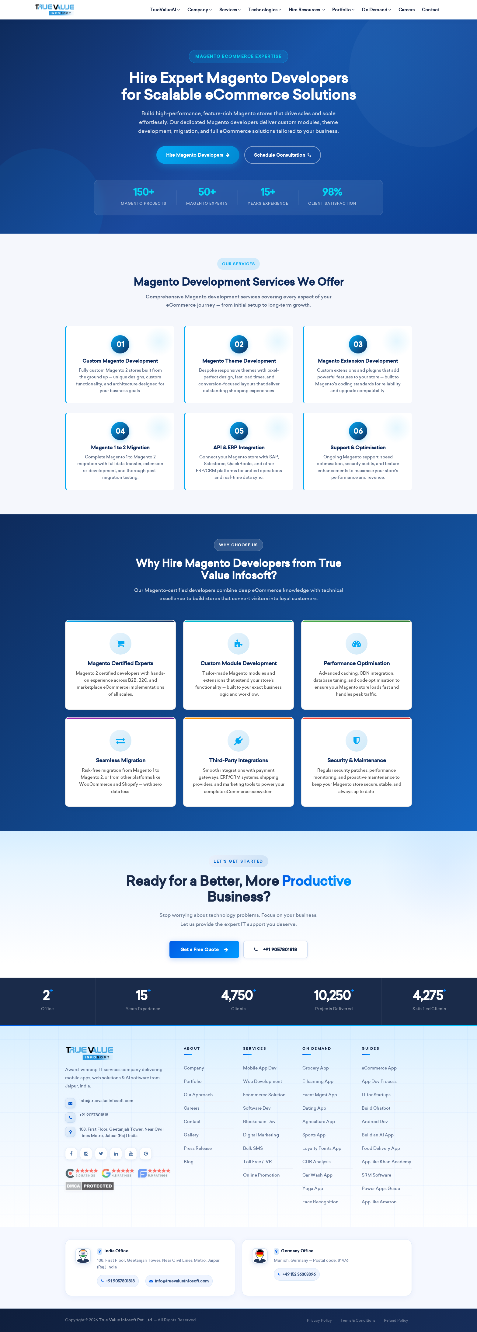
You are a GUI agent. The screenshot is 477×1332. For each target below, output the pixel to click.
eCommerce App (379, 1068)
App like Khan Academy (386, 1162)
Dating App (314, 1108)
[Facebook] (71, 1154)
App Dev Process (379, 1081)
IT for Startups (376, 1095)
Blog (188, 1162)
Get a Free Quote (204, 949)
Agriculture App (318, 1122)
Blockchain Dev (259, 1122)
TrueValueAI (165, 10)
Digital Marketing (261, 1135)
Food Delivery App (381, 1148)
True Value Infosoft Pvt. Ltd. (126, 1320)
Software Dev (257, 1108)
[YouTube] (131, 1154)
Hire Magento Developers (198, 155)
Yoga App (312, 1188)
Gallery (191, 1135)
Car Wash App (317, 1175)
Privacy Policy (319, 1320)
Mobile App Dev (260, 1068)
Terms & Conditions (357, 1320)
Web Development (262, 1081)
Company (199, 10)
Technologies (264, 10)
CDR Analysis (316, 1162)
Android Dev (375, 1122)
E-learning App (317, 1081)
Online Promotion (261, 1175)
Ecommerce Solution (264, 1095)
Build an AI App (378, 1135)
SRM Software (376, 1175)
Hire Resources (307, 10)
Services (230, 10)
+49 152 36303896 (297, 1274)
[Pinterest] (146, 1154)
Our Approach (198, 1095)
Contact (430, 10)
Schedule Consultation (282, 155)
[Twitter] (101, 1154)
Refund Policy (396, 1320)
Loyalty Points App (321, 1148)
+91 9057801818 (275, 949)
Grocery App (315, 1068)
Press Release (198, 1148)
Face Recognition (320, 1202)
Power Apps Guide (381, 1188)
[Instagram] (86, 1154)
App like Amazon (379, 1202)
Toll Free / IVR (257, 1162)
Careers (407, 10)
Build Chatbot (376, 1108)
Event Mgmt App (319, 1095)
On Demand (376, 10)
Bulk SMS (253, 1148)
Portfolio (343, 10)
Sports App (314, 1135)
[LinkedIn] (116, 1154)
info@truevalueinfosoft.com (179, 1281)
